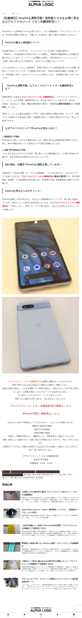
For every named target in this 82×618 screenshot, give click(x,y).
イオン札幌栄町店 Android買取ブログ (23, 471)
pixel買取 (46, 474)
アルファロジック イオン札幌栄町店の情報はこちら (41, 405)
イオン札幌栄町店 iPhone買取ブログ (47, 471)
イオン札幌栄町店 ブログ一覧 (12, 474)
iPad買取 (27, 474)
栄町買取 (39, 478)
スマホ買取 (68, 474)
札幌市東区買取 (29, 478)
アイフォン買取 (56, 474)
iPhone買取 (37, 474)
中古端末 (18, 478)
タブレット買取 (8, 478)
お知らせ (6, 471)
